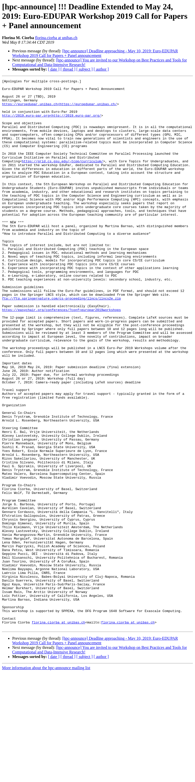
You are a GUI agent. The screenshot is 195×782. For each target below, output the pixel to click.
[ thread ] (67, 69)
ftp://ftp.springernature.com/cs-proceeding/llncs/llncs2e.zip (61, 342)
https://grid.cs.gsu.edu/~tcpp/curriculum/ (62, 178)
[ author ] (101, 69)
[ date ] (53, 69)
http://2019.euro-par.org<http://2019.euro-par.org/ (51, 123)
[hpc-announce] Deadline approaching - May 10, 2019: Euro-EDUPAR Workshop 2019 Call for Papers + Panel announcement (95, 53)
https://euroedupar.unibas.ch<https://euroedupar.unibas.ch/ (59, 109)
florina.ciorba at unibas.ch (56, 38)
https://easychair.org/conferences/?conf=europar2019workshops (61, 356)
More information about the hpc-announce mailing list (46, 777)
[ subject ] (84, 69)
